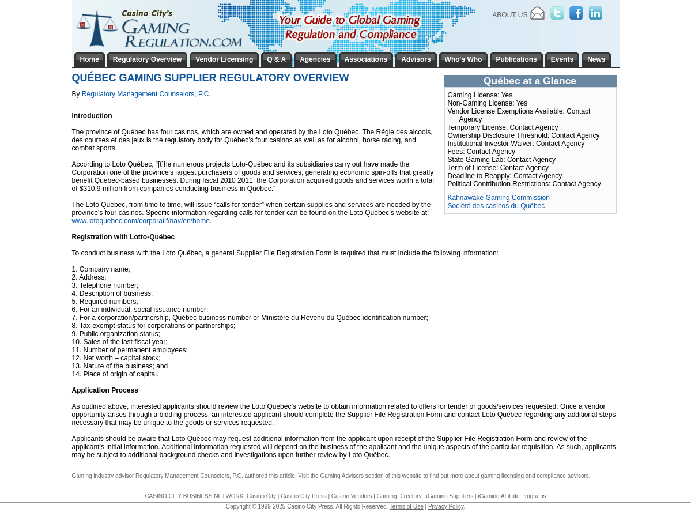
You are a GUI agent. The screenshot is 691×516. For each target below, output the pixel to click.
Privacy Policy (446, 506)
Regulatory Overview (147, 59)
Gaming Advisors (342, 476)
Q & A (276, 59)
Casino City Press (303, 496)
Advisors (416, 59)
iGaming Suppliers (450, 496)
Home (89, 59)
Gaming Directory (399, 496)
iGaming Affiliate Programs (512, 496)
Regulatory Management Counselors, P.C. (146, 94)
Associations (366, 59)
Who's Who (463, 59)
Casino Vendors (351, 496)
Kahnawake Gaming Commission (499, 198)
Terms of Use (407, 506)
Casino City (261, 496)
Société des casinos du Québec (496, 206)
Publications (516, 59)
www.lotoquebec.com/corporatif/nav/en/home (141, 221)
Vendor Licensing (224, 59)
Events (562, 59)
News (596, 59)
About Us (509, 15)
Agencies (315, 59)
